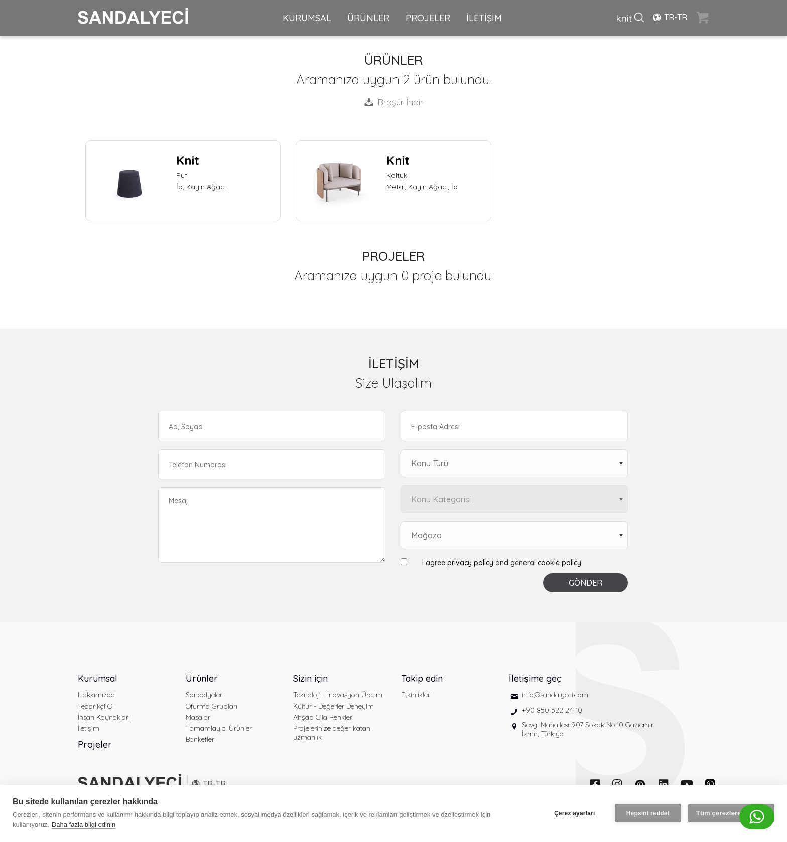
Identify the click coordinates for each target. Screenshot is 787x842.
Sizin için (310, 678)
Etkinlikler (415, 694)
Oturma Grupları (211, 706)
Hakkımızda (96, 694)
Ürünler (202, 678)
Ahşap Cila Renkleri (323, 717)
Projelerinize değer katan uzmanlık (331, 733)
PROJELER (428, 18)
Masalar (198, 717)
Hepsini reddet (648, 813)
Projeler (95, 744)
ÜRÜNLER (368, 18)
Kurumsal (97, 678)
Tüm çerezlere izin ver (731, 813)
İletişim (88, 728)
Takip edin (422, 678)
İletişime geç (535, 678)
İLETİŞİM (484, 18)
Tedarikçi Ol (96, 706)
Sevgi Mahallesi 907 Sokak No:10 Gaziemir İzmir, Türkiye (587, 729)
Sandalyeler (204, 694)
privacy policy (470, 562)
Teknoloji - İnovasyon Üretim (337, 694)
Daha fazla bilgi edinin (83, 824)
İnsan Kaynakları (104, 717)
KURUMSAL (307, 18)
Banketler (200, 739)
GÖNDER (585, 583)
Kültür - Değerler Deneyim (333, 706)
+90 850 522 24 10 (552, 710)
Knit (187, 160)
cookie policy (559, 562)
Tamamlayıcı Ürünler (219, 728)
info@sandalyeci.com (555, 694)
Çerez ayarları (574, 813)
